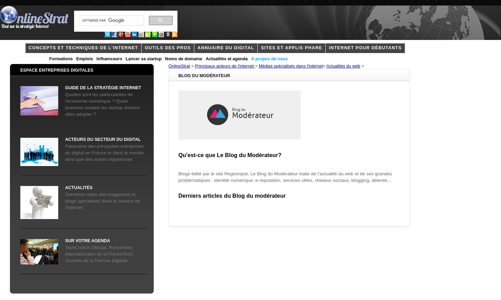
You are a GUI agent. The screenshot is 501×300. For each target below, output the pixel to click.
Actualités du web (343, 66)
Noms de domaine (183, 58)
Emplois (84, 58)
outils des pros (168, 47)
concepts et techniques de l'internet (83, 47)
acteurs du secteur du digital (103, 139)
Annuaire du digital (225, 47)
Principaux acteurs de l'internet (225, 66)
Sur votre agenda (87, 240)
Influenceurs (109, 58)
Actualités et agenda (227, 58)
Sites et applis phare (291, 47)
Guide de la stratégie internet (103, 87)
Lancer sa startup (144, 58)
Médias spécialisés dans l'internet (291, 66)
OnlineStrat (179, 66)
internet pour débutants (365, 47)
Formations (61, 58)
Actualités (78, 187)
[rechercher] (110, 21)
